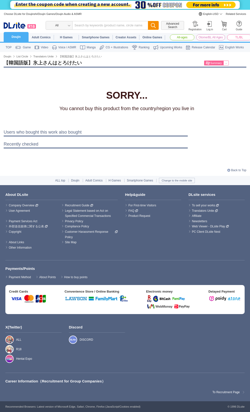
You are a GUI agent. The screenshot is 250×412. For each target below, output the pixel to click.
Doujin (16, 37)
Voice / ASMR (67, 47)
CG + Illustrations (117, 47)
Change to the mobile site (177, 180)
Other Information (20, 247)
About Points (47, 277)
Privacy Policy (74, 221)
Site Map (70, 242)
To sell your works (203, 205)
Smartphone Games (95, 37)
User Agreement (19, 210)
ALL (7, 340)
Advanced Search (172, 25)
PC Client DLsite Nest (206, 231)
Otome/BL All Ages (210, 37)
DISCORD (70, 340)
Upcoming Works (171, 47)
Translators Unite (203, 210)
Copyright (15, 231)
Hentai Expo (7, 359)
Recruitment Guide (77, 205)
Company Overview (21, 205)
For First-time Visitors (142, 205)
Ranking (144, 47)
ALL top (60, 180)
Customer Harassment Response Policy (87, 234)
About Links (16, 242)
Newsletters (199, 221)
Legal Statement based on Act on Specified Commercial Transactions (88, 213)
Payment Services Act (23, 221)
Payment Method (20, 277)
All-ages (182, 37)
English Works (234, 47)
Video (44, 47)
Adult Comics (41, 37)
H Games (66, 37)
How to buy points (75, 277)
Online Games (152, 37)
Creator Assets (126, 37)
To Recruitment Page (226, 392)
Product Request (139, 216)
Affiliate (196, 216)
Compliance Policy (77, 226)
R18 (7, 349)
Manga (91, 47)
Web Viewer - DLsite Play (208, 226)
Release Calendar (203, 47)
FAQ (131, 210)
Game (27, 47)
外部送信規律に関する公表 (26, 226)
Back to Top (238, 170)
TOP (8, 47)
